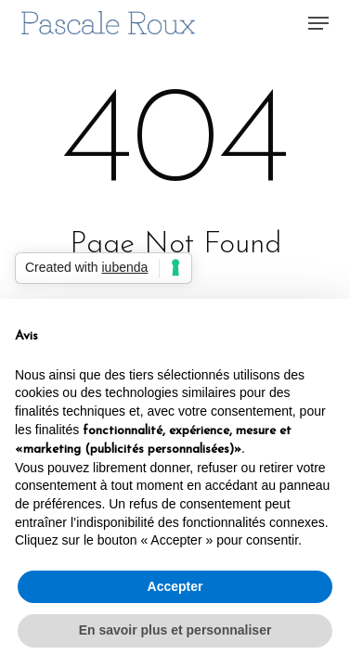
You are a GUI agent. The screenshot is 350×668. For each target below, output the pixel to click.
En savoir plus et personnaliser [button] (175, 630)
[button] (318, 23)
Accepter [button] (175, 586)
